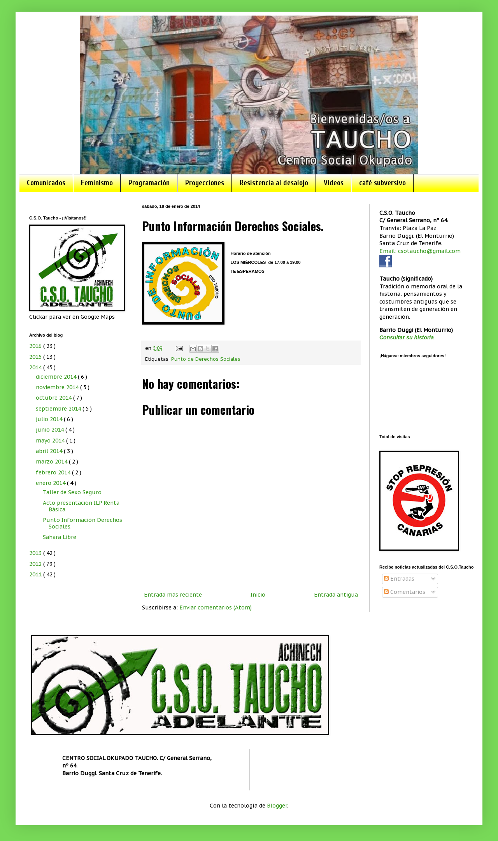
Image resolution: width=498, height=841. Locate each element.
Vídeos (334, 183)
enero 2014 (51, 482)
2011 (36, 574)
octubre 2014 (54, 397)
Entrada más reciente (173, 594)
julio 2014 (50, 419)
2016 (36, 345)
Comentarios (404, 591)
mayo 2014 (51, 440)
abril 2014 (50, 451)
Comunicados (46, 183)
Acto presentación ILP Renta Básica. (81, 506)
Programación (149, 183)
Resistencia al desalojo (274, 183)
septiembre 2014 (59, 408)
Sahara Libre (59, 537)
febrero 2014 (54, 472)
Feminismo (97, 183)
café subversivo (382, 183)
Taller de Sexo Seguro (72, 492)
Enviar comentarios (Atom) (215, 607)
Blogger (277, 805)
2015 (36, 356)
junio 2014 (50, 429)
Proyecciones (204, 183)
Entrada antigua (336, 594)
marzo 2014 (52, 461)
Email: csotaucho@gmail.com (420, 251)
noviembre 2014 (58, 387)
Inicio (258, 594)
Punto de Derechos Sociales (205, 359)
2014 (36, 367)
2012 (36, 563)
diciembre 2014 (57, 376)
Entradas (399, 578)
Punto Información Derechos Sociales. (82, 523)
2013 (36, 553)
